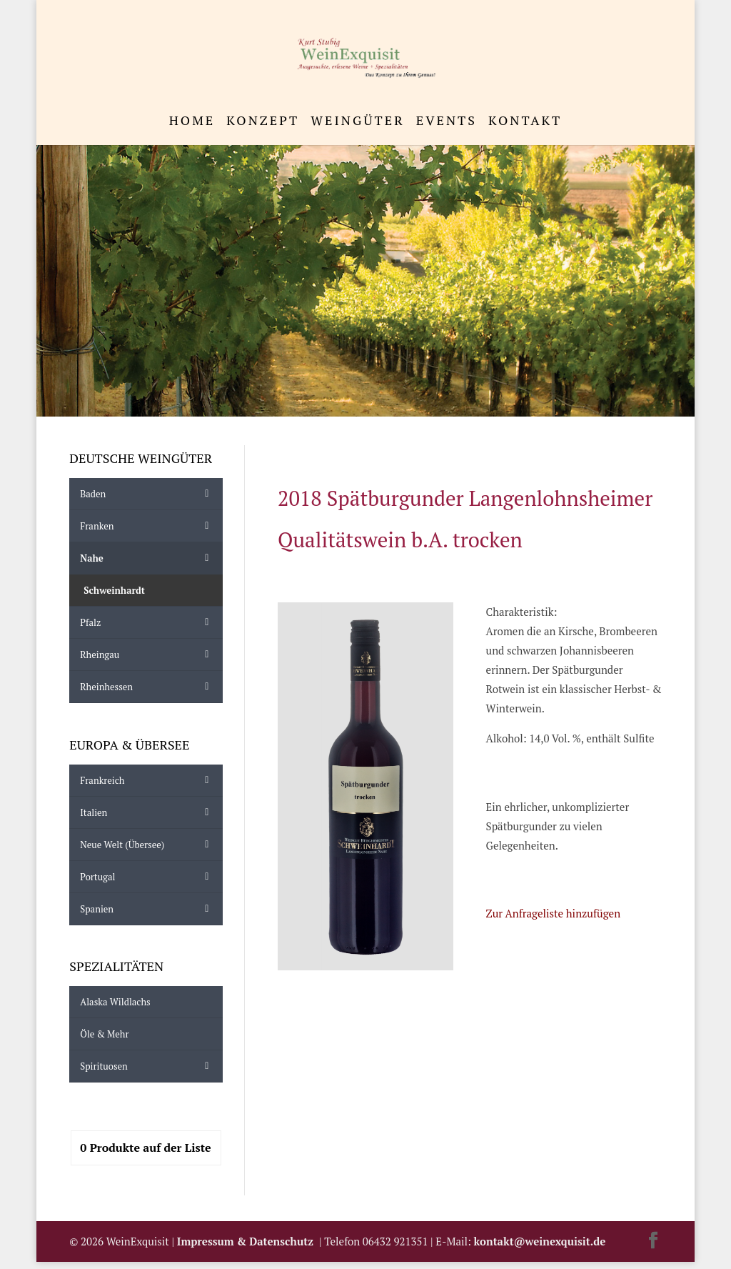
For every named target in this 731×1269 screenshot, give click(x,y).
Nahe (148, 558)
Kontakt (525, 122)
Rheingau (148, 654)
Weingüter (357, 122)
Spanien (148, 908)
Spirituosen (148, 1066)
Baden (148, 493)
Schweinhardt (114, 590)
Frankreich (148, 780)
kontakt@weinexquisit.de (540, 1241)
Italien (148, 812)
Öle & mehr (104, 1033)
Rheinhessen (148, 686)
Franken (148, 525)
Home (192, 122)
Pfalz (148, 622)
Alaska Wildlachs (115, 1001)
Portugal (148, 876)
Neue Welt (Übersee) (148, 844)
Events (446, 122)
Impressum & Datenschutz (248, 1241)
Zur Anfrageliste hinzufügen (553, 913)
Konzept (262, 122)
